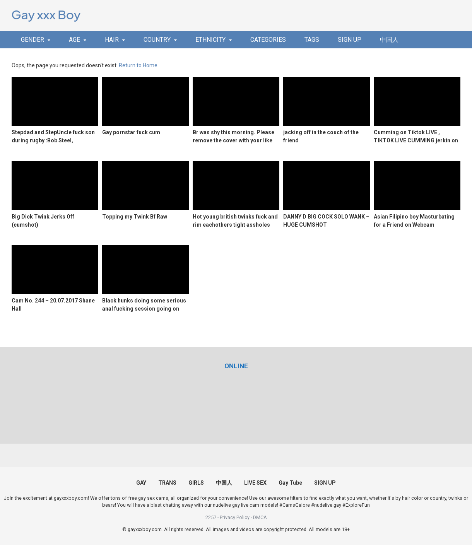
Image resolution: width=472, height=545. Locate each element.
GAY (141, 483)
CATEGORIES (268, 39)
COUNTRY (157, 39)
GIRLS (196, 483)
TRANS (167, 483)
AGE (74, 39)
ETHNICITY (210, 39)
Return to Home (138, 65)
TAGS (311, 39)
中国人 (389, 39)
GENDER (32, 39)
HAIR (112, 39)
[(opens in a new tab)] (236, 366)
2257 (210, 517)
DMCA (260, 517)
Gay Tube (290, 483)
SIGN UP (349, 39)
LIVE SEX (255, 483)
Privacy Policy (235, 517)
